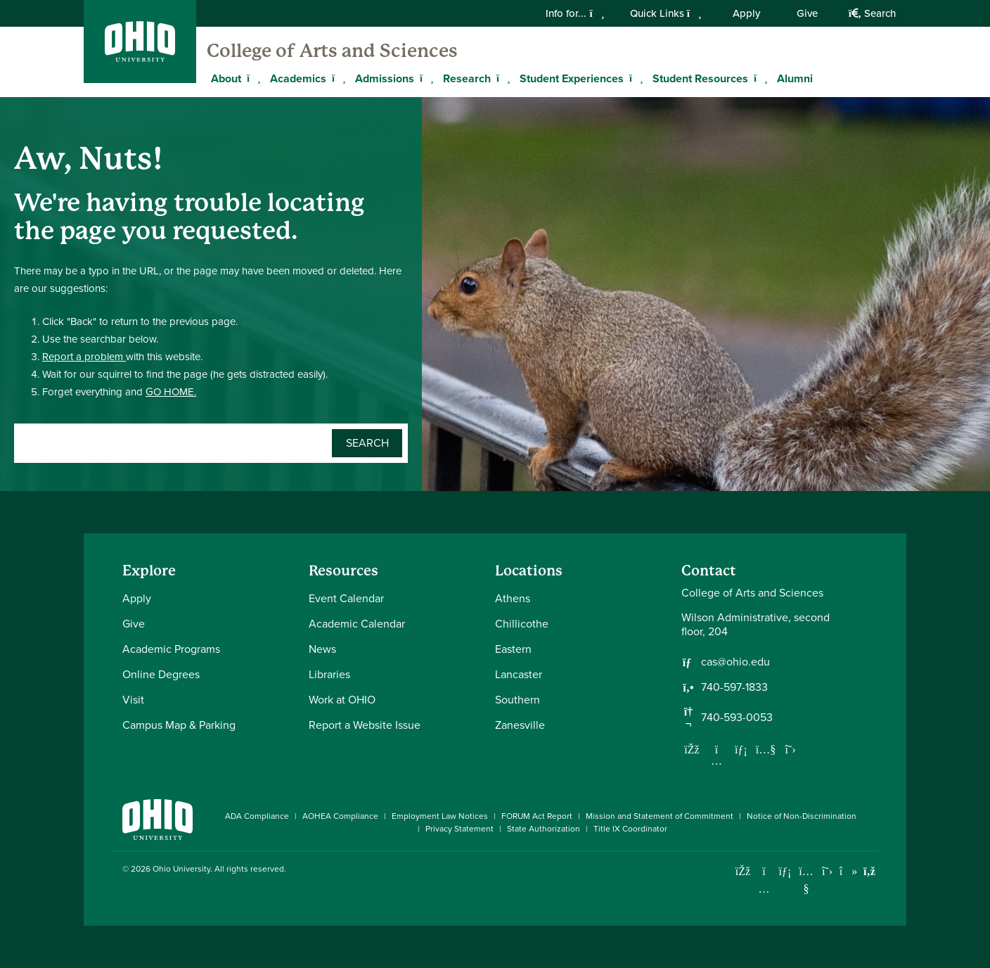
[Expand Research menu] (501, 78)
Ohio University (181, 868)
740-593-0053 (737, 718)
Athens (512, 598)
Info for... (575, 13)
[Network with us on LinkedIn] (741, 749)
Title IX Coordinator (630, 828)
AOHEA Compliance (340, 816)
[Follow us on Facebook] (691, 749)
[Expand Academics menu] (337, 78)
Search (872, 13)
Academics (298, 78)
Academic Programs (171, 649)
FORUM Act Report (536, 816)
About (226, 78)
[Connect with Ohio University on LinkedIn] (785, 871)
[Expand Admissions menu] (424, 78)
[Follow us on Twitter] (790, 749)
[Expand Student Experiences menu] (634, 78)
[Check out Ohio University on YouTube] (806, 880)
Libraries (329, 674)
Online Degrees (161, 674)
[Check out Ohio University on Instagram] (764, 889)
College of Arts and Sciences (332, 50)
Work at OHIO (342, 700)
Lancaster (518, 674)
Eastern (513, 649)
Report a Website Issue (364, 725)
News (322, 649)
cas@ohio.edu (735, 662)
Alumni (795, 78)
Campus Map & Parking (179, 725)
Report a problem (84, 356)
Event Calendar (346, 598)
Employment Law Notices (440, 816)
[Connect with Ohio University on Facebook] (743, 871)
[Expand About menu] (251, 78)
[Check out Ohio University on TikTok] (848, 871)
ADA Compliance (257, 816)
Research (467, 78)
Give (807, 13)
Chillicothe (521, 624)
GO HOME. (171, 392)
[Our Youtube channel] (765, 749)
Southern (517, 700)
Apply (746, 13)
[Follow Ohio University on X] (827, 871)
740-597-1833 (734, 687)
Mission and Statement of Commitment (659, 816)
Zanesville (520, 725)
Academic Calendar (357, 624)
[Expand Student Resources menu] (758, 78)
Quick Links (666, 13)
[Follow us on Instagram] (716, 760)
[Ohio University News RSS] (869, 871)
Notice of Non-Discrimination (801, 816)
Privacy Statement (459, 828)
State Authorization (543, 828)
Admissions (384, 78)
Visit (133, 700)
